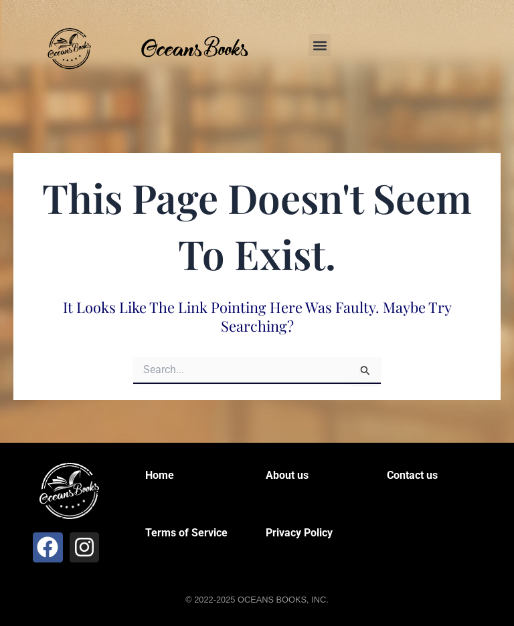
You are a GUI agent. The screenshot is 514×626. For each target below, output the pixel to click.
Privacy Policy (299, 532)
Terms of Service (186, 532)
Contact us (412, 475)
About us (287, 475)
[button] (320, 45)
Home (159, 475)
